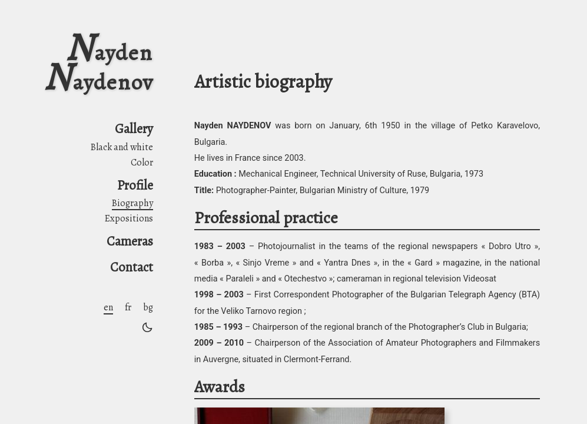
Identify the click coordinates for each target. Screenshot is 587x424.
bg (148, 307)
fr (128, 307)
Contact (131, 267)
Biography (132, 203)
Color (142, 162)
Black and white (122, 147)
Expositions (129, 218)
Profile (135, 185)
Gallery (134, 129)
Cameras (130, 241)
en (108, 307)
